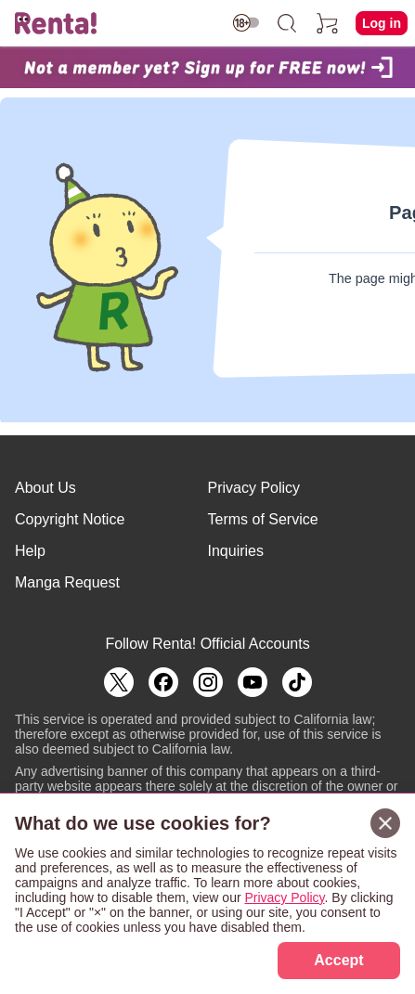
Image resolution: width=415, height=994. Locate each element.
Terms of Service (263, 519)
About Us (45, 488)
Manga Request (67, 582)
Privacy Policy (254, 488)
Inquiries (236, 551)
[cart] (328, 23)
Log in (381, 23)
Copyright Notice (69, 519)
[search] (287, 23)
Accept (338, 960)
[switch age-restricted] (246, 23)
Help (30, 551)
